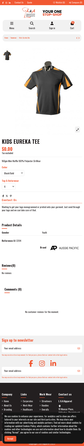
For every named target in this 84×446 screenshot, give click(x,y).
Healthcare (28, 409)
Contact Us (19, 2)
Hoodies (45, 405)
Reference (7, 240)
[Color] (13, 173)
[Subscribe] (78, 348)
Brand (43, 247)
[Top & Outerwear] (9, 187)
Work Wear (28, 405)
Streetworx (47, 401)
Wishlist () (59, 2)
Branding (8, 409)
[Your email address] (39, 348)
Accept (10, 438)
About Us (8, 405)
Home (6, 401)
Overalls (45, 409)
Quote (29, 2)
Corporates (28, 401)
